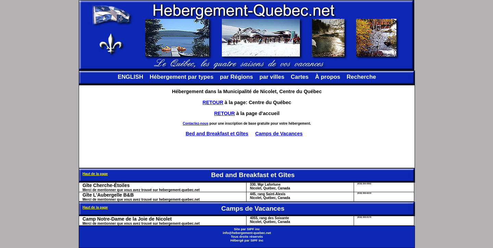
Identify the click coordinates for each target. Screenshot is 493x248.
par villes (272, 77)
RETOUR (213, 102)
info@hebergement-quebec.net (247, 233)
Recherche (361, 77)
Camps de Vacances (278, 133)
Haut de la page (95, 174)
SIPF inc (253, 229)
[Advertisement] (247, 152)
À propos (327, 77)
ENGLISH (130, 77)
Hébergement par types (182, 77)
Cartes (299, 77)
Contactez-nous (195, 123)
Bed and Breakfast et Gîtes (217, 133)
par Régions (236, 77)
